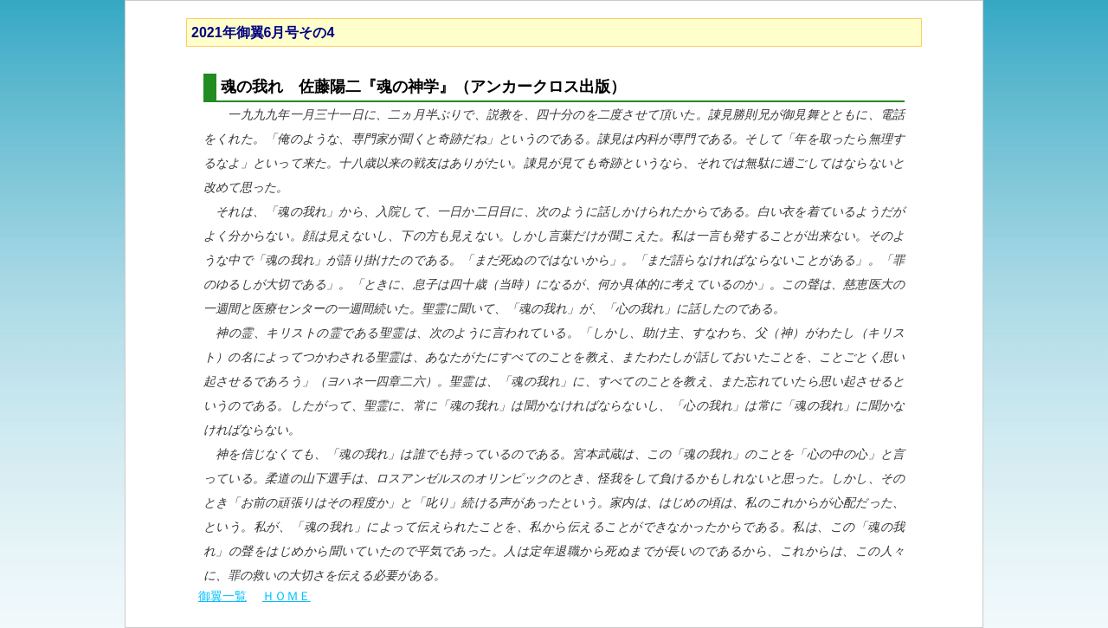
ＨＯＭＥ (286, 596)
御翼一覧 (222, 596)
